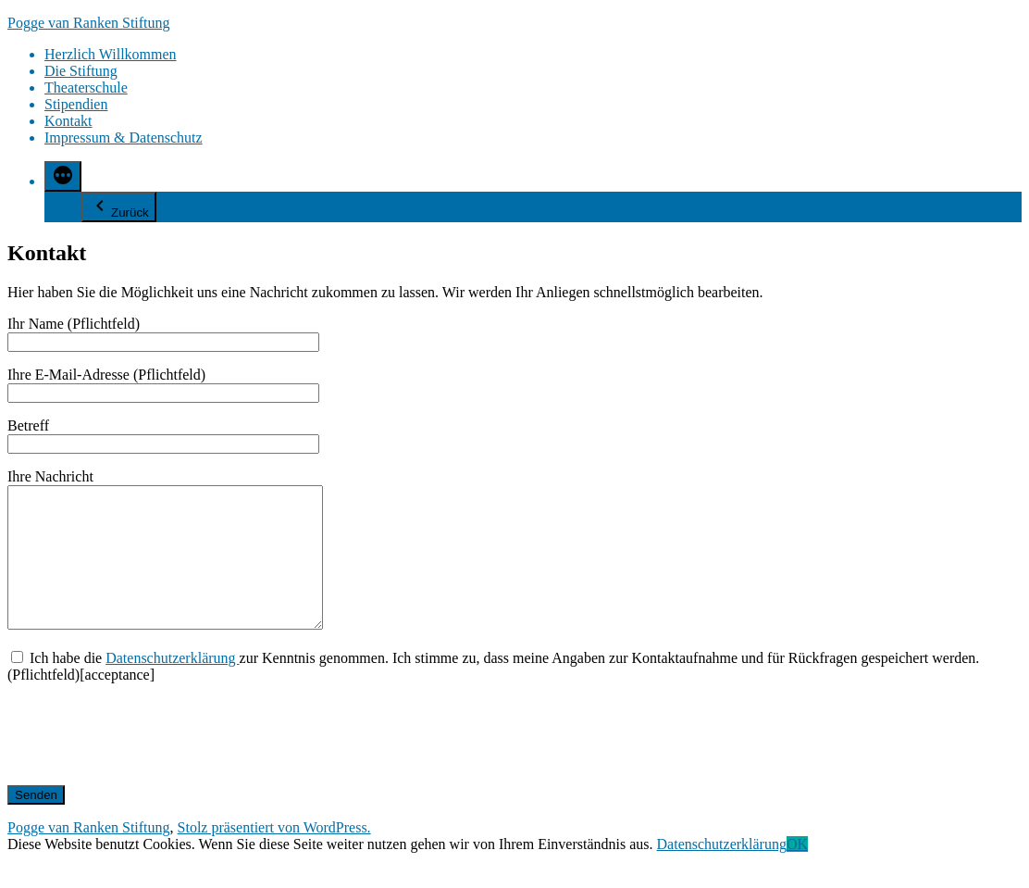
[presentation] (148, 762)
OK (797, 872)
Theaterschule (86, 87)
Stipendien (75, 104)
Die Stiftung (81, 71)
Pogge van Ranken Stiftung (88, 23)
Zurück (119, 206)
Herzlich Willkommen (110, 54)
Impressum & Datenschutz (123, 137)
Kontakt (68, 121)
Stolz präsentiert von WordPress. (274, 855)
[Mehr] (62, 176)
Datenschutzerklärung (172, 686)
